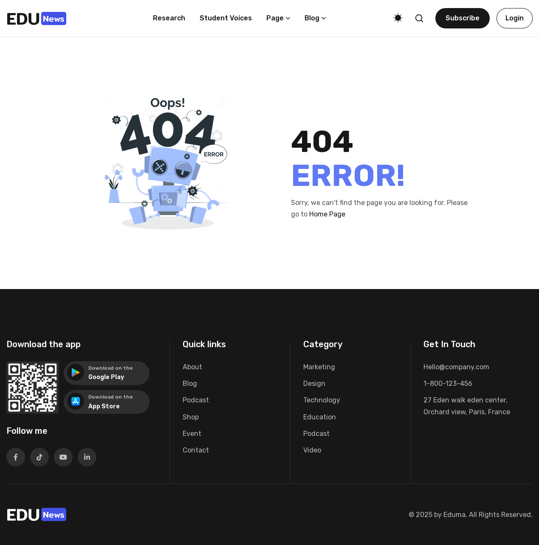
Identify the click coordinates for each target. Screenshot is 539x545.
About (192, 367)
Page (275, 18)
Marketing (319, 367)
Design (314, 383)
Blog (312, 18)
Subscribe (463, 18)
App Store (104, 406)
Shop (191, 417)
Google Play (106, 377)
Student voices (226, 18)
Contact (196, 450)
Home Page (327, 214)
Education (319, 417)
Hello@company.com (456, 367)
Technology (321, 400)
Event (192, 434)
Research (169, 18)
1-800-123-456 (447, 383)
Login (514, 18)
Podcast (196, 400)
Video (312, 450)
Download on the (110, 368)
